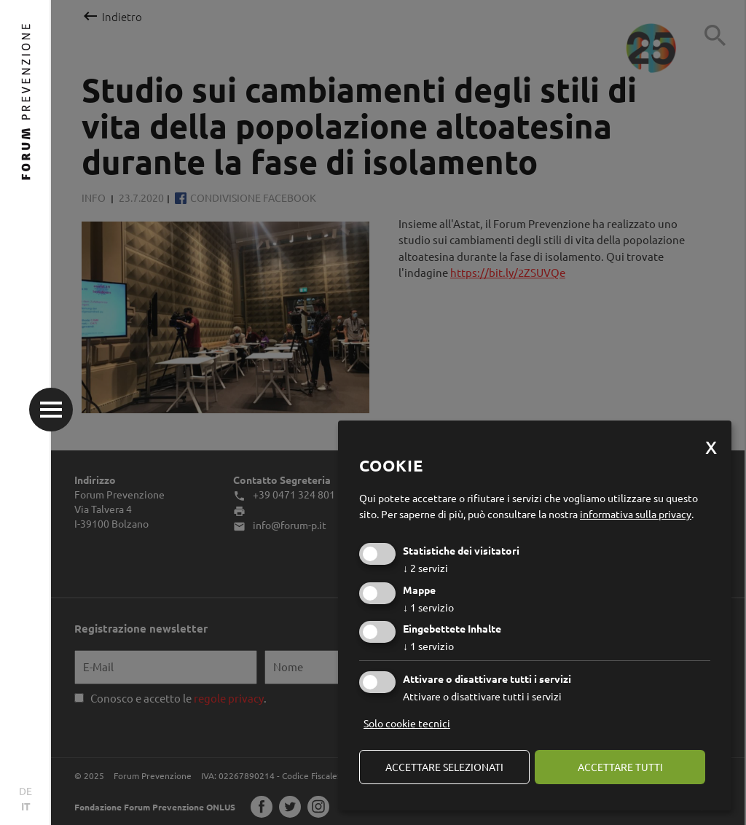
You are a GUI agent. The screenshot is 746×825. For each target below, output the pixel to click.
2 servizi (425, 567)
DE (25, 790)
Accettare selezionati (444, 766)
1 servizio (428, 607)
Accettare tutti (620, 766)
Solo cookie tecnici (407, 723)
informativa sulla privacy (635, 513)
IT (26, 806)
